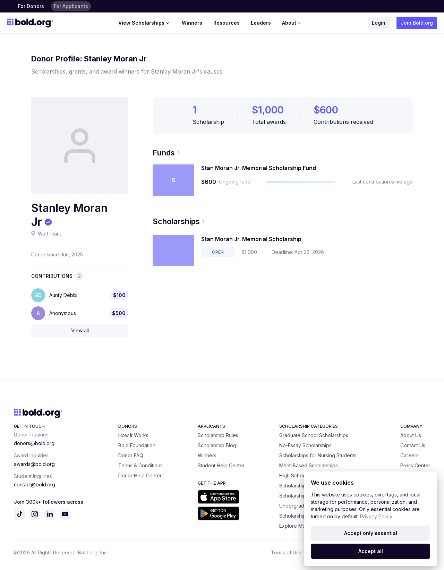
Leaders (261, 23)
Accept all (370, 551)
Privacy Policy (376, 516)
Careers (409, 455)
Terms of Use (286, 552)
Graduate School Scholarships (313, 435)
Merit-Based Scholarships (308, 465)
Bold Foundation (136, 445)
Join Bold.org (417, 23)
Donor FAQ (130, 455)
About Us (410, 435)
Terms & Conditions (140, 465)
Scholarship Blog (217, 445)
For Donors (31, 6)
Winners (192, 23)
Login (378, 23)
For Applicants (71, 6)
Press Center (415, 465)
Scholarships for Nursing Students (318, 455)
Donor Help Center (140, 475)
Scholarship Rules (218, 435)
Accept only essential (370, 533)
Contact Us (412, 445)
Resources (226, 23)
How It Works (133, 435)
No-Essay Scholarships (305, 445)
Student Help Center (221, 465)
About (292, 23)
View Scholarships (144, 23)
